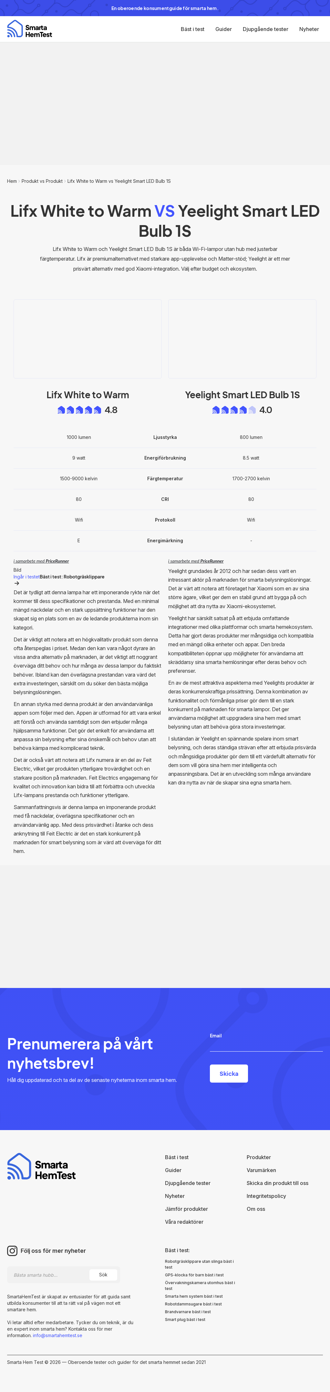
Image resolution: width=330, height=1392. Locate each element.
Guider (223, 29)
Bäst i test (192, 29)
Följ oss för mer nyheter (53, 1251)
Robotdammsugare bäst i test (193, 1304)
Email (216, 1035)
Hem (12, 181)
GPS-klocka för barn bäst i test (194, 1275)
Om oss (256, 1209)
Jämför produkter (186, 1209)
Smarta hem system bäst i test (194, 1296)
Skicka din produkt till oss (277, 1183)
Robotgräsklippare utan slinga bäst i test (199, 1264)
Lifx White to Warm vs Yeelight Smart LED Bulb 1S (119, 181)
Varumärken (261, 1170)
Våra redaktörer (184, 1222)
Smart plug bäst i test (185, 1319)
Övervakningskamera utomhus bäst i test (200, 1285)
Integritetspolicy (266, 1196)
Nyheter (309, 29)
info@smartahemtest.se (57, 1335)
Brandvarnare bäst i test (188, 1311)
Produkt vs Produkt (42, 181)
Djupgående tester (265, 29)
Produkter (259, 1157)
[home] (29, 28)
